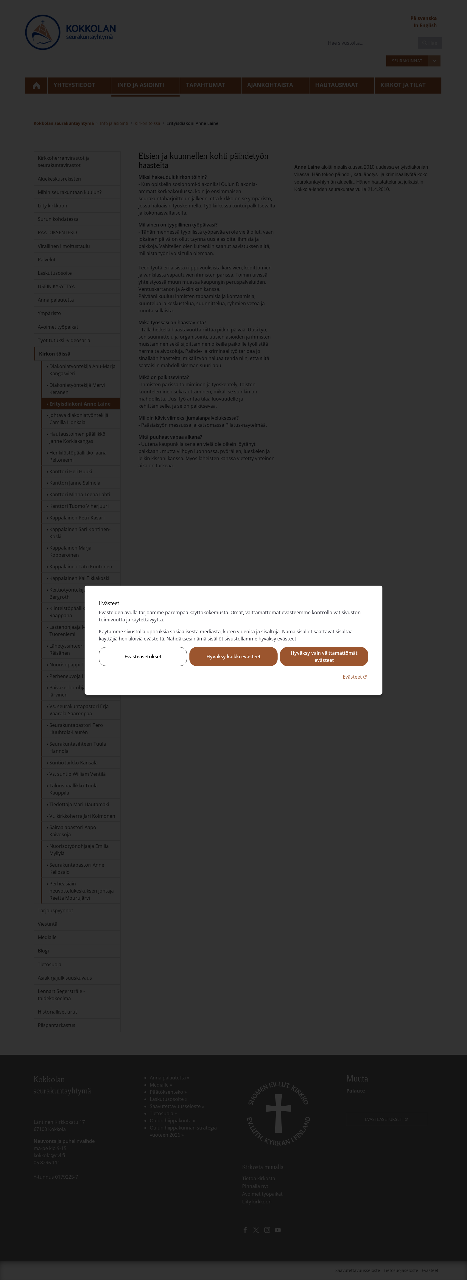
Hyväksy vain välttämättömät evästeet (324, 656)
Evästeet (355, 676)
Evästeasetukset (142, 656)
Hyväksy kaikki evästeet (233, 656)
